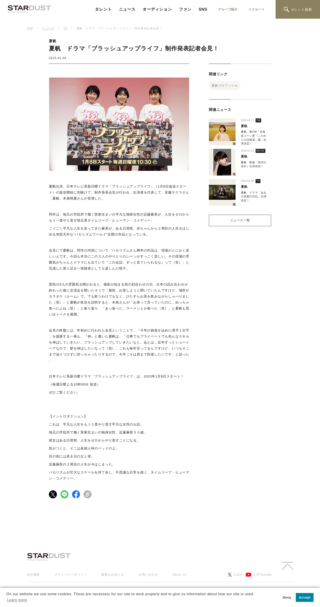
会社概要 (33, 574)
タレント (103, 9)
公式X (235, 575)
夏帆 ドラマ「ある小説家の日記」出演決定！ (253, 196)
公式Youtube (259, 575)
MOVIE (260, 151)
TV (258, 181)
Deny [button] (287, 597)
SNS (203, 9)
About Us (179, 574)
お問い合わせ (148, 574)
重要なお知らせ (112, 574)
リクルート (256, 9)
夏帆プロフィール (225, 85)
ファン (185, 9)
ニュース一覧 (240, 220)
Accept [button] (305, 597)
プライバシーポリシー (70, 574)
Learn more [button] (17, 600)
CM (258, 120)
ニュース (127, 9)
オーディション (157, 9)
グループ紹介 (228, 9)
